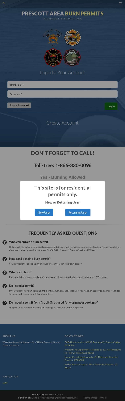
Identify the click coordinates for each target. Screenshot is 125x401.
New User (44, 212)
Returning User (77, 212)
